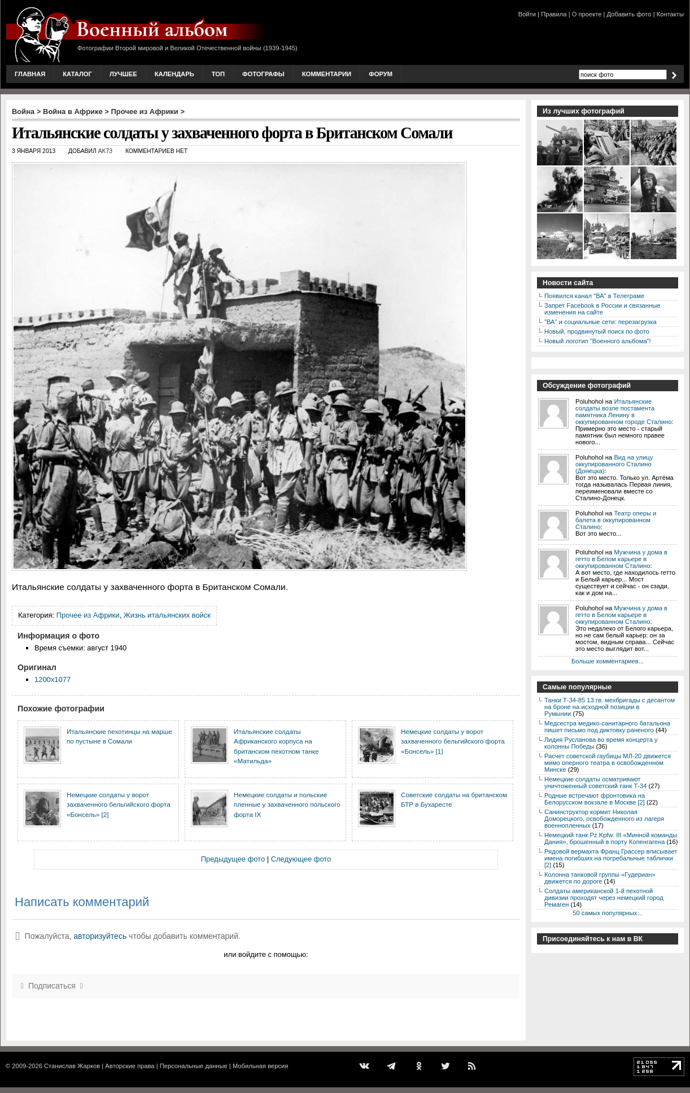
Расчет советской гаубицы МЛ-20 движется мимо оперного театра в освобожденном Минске (607, 763)
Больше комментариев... (607, 661)
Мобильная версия (260, 1066)
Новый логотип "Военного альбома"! (597, 341)
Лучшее (123, 74)
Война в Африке (73, 111)
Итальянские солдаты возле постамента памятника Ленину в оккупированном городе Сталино (623, 411)
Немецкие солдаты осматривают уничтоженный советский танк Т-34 (595, 782)
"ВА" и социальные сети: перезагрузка (600, 321)
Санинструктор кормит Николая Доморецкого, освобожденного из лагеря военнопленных (604, 818)
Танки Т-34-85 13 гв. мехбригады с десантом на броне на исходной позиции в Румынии (609, 707)
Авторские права (129, 1066)
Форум (380, 74)
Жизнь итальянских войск (167, 615)
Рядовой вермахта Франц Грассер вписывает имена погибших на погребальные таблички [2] (610, 858)
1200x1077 (52, 679)
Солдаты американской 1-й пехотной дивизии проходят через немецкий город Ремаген (603, 897)
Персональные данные (194, 1066)
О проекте (587, 14)
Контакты (670, 14)
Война (23, 111)
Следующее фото (301, 859)
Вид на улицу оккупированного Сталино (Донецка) (614, 464)
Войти (527, 14)
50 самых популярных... (607, 913)
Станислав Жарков (72, 1066)
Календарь (174, 74)
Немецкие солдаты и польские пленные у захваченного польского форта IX (287, 804)
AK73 (105, 151)
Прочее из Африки (144, 111)
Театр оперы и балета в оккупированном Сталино (615, 520)
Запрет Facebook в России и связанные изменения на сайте (602, 309)
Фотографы (263, 74)
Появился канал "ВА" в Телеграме (594, 295)
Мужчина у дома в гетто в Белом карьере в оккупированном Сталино (621, 559)
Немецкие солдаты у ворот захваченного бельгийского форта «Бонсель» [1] (453, 741)
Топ (218, 74)
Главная (30, 74)
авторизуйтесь (99, 936)
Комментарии (326, 74)
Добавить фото (629, 14)
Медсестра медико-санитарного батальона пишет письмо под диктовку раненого (607, 726)
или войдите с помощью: (266, 954)
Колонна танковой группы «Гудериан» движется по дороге (600, 878)
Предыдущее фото (233, 859)
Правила (553, 14)
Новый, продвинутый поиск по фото (596, 331)
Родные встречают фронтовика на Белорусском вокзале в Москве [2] (594, 799)
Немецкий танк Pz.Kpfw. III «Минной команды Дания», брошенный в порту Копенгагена (610, 838)
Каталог (77, 74)
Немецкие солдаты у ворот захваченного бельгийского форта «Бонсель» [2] (119, 804)
